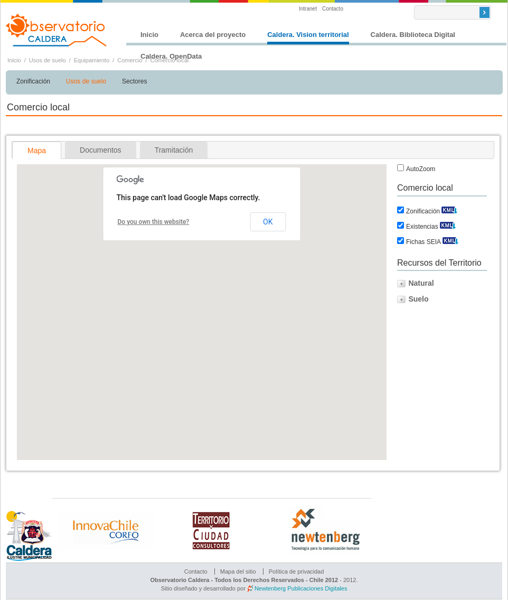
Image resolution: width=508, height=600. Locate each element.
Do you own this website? (154, 222)
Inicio (149, 35)
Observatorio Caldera (56, 30)
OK (267, 222)
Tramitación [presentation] (174, 150)
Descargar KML (449, 208)
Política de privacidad (296, 571)
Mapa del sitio (238, 571)
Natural (421, 283)
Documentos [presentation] (100, 150)
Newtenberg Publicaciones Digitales (301, 588)
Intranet (308, 9)
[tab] (36, 150)
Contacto (332, 9)
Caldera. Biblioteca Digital (413, 35)
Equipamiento (91, 60)
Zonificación (33, 81)
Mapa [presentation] (36, 150)
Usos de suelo (47, 60)
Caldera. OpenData (171, 56)
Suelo (418, 299)
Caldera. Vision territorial (308, 35)
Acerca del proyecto (213, 35)
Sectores (134, 81)
